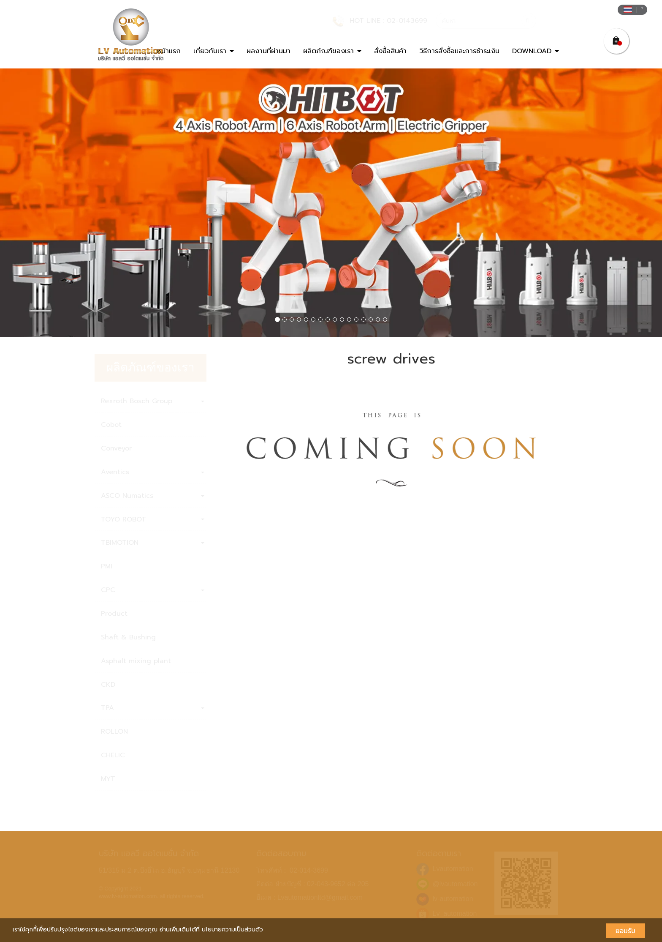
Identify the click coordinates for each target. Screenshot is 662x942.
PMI (106, 566)
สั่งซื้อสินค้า (390, 51)
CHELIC (113, 755)
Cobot (111, 425)
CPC (152, 590)
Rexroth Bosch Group (152, 401)
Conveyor (116, 448)
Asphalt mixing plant (136, 661)
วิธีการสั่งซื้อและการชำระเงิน (459, 51)
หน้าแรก (169, 51)
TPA (152, 708)
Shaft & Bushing (128, 637)
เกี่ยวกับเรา (213, 51)
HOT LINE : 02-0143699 (388, 21)
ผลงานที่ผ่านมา (268, 51)
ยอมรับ (625, 931)
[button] (49, 203)
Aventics (152, 472)
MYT (108, 779)
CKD (108, 685)
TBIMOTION (152, 543)
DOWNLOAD (535, 51)
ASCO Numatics (152, 496)
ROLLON (114, 731)
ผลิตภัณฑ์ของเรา (332, 51)
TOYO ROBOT (152, 519)
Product (114, 614)
